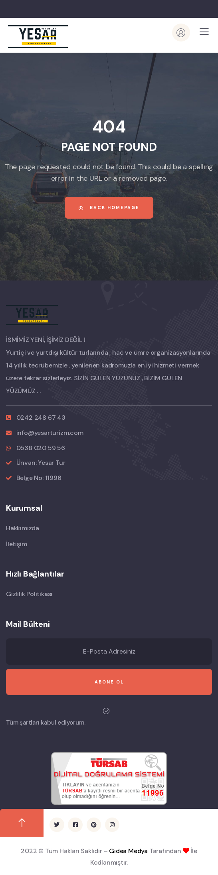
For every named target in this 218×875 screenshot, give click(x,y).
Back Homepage (109, 207)
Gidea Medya (128, 851)
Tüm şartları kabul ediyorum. (45, 723)
